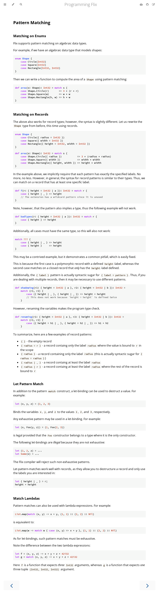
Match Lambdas (26, 498)
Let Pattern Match (28, 384)
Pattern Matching (31, 22)
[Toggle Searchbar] (21, 4)
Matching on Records (30, 114)
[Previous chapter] (11, 585)
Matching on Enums (29, 36)
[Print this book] (142, 4)
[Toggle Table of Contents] (5, 4)
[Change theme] (13, 4)
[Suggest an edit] (153, 4)
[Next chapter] (147, 585)
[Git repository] (148, 4)
